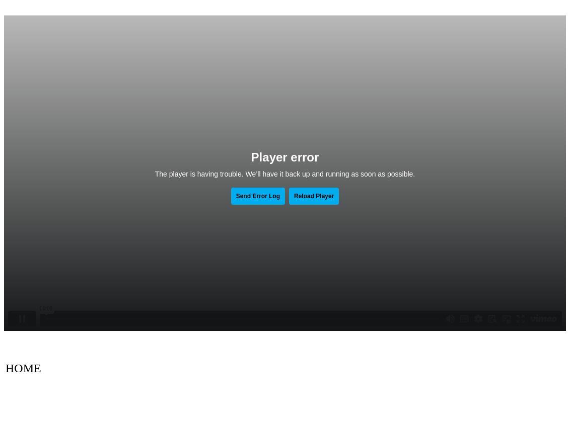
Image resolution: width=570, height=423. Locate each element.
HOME (23, 368)
